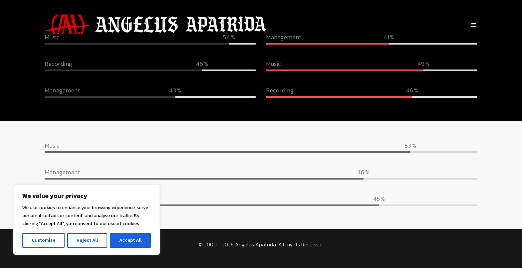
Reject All (87, 240)
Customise (43, 240)
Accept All (130, 240)
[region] (86, 220)
